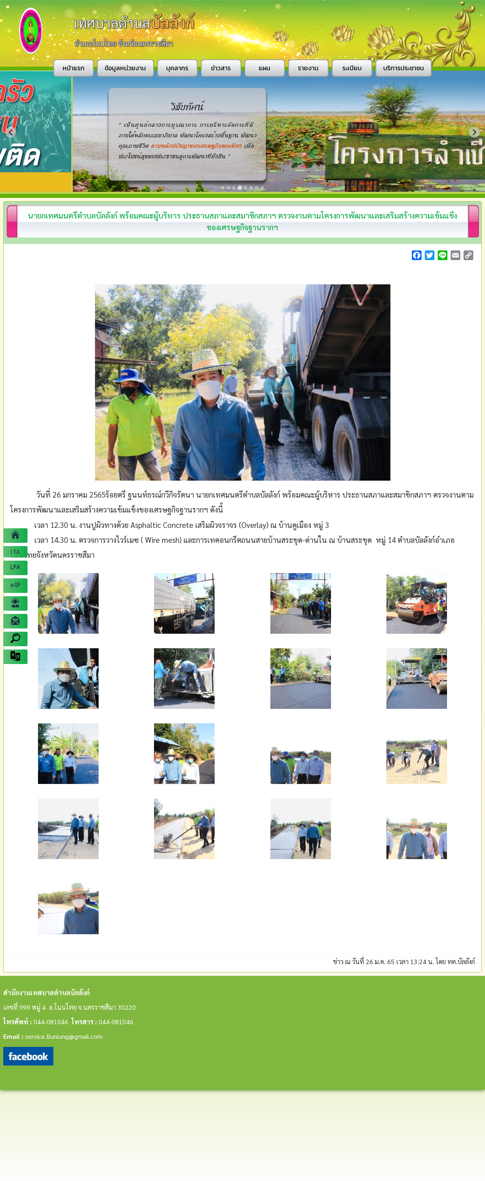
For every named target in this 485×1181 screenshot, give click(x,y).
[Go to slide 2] (228, 187)
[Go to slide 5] (245, 187)
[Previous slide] (10, 132)
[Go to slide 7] (256, 187)
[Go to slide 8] (262, 187)
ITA (15, 551)
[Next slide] (474, 132)
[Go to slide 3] (234, 187)
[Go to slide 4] (239, 187)
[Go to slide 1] (222, 187)
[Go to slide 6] (251, 187)
